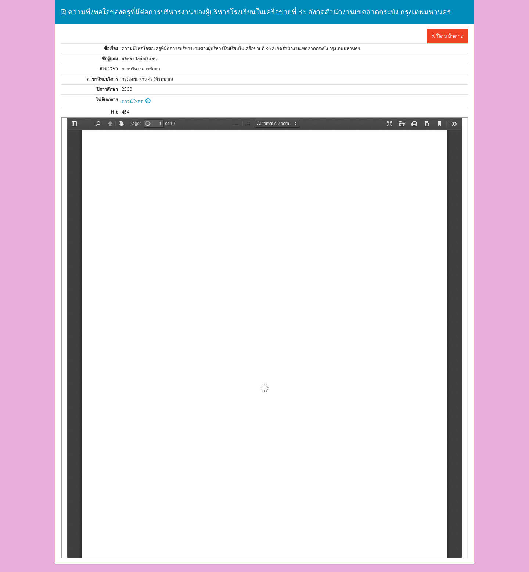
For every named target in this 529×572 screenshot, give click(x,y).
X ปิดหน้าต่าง (447, 36)
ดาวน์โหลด (136, 101)
